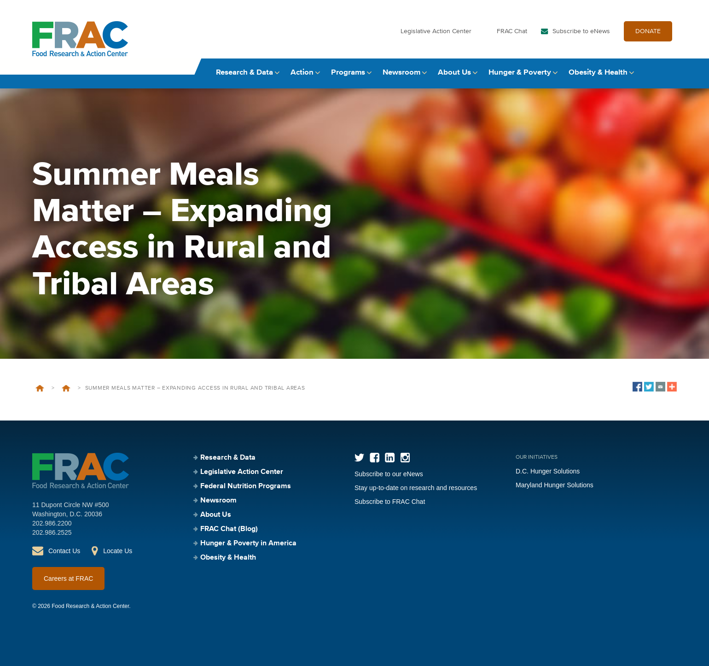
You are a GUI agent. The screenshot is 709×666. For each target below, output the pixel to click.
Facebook (374, 457)
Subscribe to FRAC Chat (389, 501)
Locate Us (117, 551)
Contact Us (64, 551)
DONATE (648, 31)
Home (39, 388)
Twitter (359, 457)
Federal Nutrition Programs (245, 486)
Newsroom (401, 72)
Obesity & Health (598, 72)
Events (66, 388)
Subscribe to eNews (581, 31)
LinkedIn (390, 457)
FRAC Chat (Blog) (229, 529)
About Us (454, 72)
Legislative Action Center (436, 31)
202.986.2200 (52, 523)
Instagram (405, 457)
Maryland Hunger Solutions (554, 485)
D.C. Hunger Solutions (548, 471)
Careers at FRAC (68, 578)
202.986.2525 (52, 532)
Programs (348, 72)
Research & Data (244, 72)
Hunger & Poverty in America (248, 543)
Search (668, 72)
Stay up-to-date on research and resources (415, 487)
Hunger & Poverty (519, 72)
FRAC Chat (512, 31)
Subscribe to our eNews (388, 474)
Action (302, 72)
